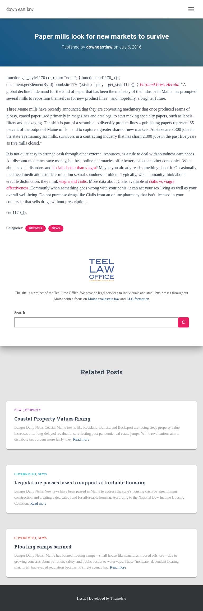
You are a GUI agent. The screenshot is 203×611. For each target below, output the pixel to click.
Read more (81, 439)
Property (33, 410)
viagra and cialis (73, 181)
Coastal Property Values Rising (52, 419)
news (56, 228)
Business (35, 228)
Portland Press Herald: (160, 84)
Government (25, 474)
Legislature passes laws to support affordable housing (80, 482)
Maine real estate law (103, 299)
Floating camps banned (43, 546)
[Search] (183, 322)
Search (19, 313)
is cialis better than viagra (74, 167)
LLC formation (138, 299)
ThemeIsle (118, 598)
